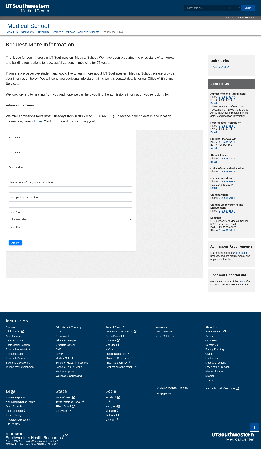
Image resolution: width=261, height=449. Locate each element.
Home (227, 17)
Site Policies (13, 424)
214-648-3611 (227, 142)
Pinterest (110, 415)
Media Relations (165, 336)
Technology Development (20, 367)
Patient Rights (14, 410)
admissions (241, 252)
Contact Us (211, 344)
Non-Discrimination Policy (20, 401)
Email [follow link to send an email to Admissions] (38, 121)
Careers (209, 336)
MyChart (110, 349)
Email (213, 103)
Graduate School (65, 344)
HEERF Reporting (16, 397)
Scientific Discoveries (18, 362)
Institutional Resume (220, 388)
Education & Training (68, 327)
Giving (209, 353)
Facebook (111, 397)
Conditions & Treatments (119, 331)
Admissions (27, 32)
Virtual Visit (219, 67)
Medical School (28, 25)
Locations (110, 340)
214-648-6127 (227, 171)
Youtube (110, 410)
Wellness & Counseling (69, 375)
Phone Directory (214, 371)
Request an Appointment (119, 367)
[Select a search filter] (234, 7)
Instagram (111, 406)
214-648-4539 (227, 158)
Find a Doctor (113, 336)
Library (59, 353)
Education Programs (67, 340)
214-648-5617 (227, 97)
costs (242, 281)
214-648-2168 (227, 197)
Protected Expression (18, 419)
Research (11, 327)
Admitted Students (88, 32)
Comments (211, 340)
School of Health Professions (72, 362)
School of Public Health (69, 367)
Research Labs (14, 353)
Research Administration (19, 349)
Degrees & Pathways (63, 32)
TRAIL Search (63, 406)
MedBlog (110, 344)
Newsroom (162, 327)
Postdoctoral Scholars (18, 344)
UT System (62, 410)
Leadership (211, 358)
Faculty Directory (214, 349)
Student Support (65, 371)
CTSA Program (14, 340)
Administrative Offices (217, 331)
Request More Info (245, 17)
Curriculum (42, 32)
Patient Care (112, 327)
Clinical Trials (13, 331)
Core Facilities (14, 336)
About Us (12, 32)
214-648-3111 (227, 230)
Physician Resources (117, 358)
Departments (63, 336)
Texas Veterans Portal (68, 401)
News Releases (164, 331)
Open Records (14, 406)
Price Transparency (116, 362)
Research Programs (17, 358)
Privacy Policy (14, 415)
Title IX (209, 380)
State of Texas (64, 397)
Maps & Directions (215, 362)
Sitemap (210, 375)
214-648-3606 (227, 126)
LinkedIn (110, 419)
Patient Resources (115, 353)
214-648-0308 (227, 211)
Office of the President (217, 367)
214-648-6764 (227, 181)
